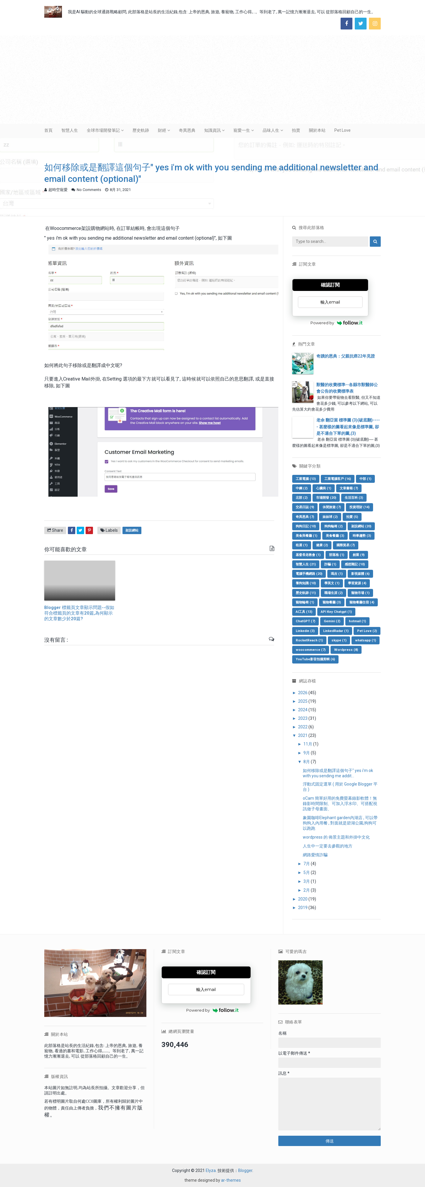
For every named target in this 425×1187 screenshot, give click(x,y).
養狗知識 (306, 583)
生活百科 (354, 498)
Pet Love (342, 130)
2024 (303, 709)
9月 (307, 752)
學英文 (331, 583)
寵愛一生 (241, 130)
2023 (303, 718)
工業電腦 (306, 479)
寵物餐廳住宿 (361, 602)
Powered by (336, 322)
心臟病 (323, 488)
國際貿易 (345, 545)
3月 (307, 881)
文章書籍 (349, 488)
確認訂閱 (330, 285)
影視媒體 (360, 574)
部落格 (336, 555)
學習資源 (357, 583)
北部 (302, 498)
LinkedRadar (336, 631)
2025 (303, 701)
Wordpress (346, 650)
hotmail (357, 621)
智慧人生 (69, 130)
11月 (308, 744)
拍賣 (296, 130)
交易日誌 (305, 507)
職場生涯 (333, 593)
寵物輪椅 (305, 602)
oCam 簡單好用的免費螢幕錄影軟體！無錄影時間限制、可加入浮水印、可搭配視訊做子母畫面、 (340, 803)
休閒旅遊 (332, 507)
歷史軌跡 (141, 130)
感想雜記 (355, 564)
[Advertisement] (212, 79)
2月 (307, 890)
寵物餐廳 (332, 602)
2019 (303, 907)
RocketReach (309, 640)
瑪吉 (337, 574)
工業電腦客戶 (337, 479)
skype (338, 640)
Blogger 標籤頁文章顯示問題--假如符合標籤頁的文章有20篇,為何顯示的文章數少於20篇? (79, 613)
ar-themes (231, 1180)
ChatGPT (305, 621)
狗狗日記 (306, 526)
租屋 (302, 545)
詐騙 (330, 564)
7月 (307, 863)
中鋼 (302, 488)
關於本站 (317, 130)
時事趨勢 (362, 536)
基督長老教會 (308, 555)
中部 (365, 479)
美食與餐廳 (306, 536)
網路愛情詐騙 (315, 854)
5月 (307, 872)
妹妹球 (330, 517)
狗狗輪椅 (333, 526)
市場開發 (326, 498)
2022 (303, 727)
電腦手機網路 (309, 574)
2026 (303, 692)
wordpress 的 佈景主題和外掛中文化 (336, 837)
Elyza (211, 1170)
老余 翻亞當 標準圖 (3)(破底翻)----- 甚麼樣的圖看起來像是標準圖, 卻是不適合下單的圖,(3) (348, 427)
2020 (303, 899)
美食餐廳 (335, 536)
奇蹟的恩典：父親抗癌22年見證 (345, 356)
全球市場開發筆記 (103, 130)
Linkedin (305, 631)
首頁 (48, 130)
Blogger (245, 1170)
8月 (307, 761)
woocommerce (311, 650)
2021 (303, 735)
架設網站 (131, 530)
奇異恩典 (187, 130)
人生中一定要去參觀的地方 (327, 846)
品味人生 (271, 130)
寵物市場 (360, 593)
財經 (162, 130)
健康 (322, 545)
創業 (358, 555)
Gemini (332, 621)
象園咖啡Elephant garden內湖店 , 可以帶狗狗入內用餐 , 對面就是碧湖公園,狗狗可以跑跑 (340, 823)
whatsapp (365, 640)
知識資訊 (212, 130)
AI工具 (304, 612)
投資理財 (359, 507)
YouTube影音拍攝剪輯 (315, 659)
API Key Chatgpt (336, 612)
